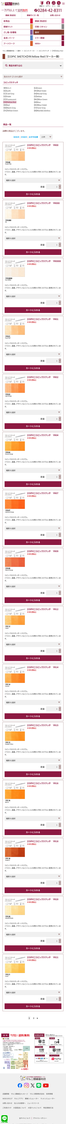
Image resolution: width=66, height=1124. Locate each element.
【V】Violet (7, 96)
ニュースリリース (33, 1103)
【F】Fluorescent (9, 99)
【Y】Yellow (38, 96)
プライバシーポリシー (40, 1118)
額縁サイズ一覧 (33, 15)
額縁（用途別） (10, 15)
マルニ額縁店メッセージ (19, 1094)
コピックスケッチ (43, 51)
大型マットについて (35, 1107)
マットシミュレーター (48, 1098)
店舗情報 (6, 1094)
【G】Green (38, 88)
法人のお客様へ (19, 1103)
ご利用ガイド (7, 1107)
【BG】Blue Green (40, 99)
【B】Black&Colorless (42, 110)
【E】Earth (7, 90)
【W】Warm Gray (9, 107)
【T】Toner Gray (40, 107)
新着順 (24, 137)
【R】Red (6, 105)
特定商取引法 (48, 1107)
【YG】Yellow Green (10, 110)
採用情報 (49, 1094)
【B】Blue (37, 102)
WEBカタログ (7, 1098)
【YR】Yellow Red (9, 102)
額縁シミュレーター (32, 1098)
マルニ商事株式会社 (37, 1094)
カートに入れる (33, 194)
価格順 (16, 137)
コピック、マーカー (29, 51)
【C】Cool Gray (8, 93)
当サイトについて (24, 1118)
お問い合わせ (55, 15)
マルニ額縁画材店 (8, 51)
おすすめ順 (33, 137)
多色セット (7, 88)
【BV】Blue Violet (40, 105)
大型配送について (19, 1107)
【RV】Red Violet (40, 90)
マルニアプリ (18, 1098)
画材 (19, 51)
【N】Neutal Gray (40, 93)
